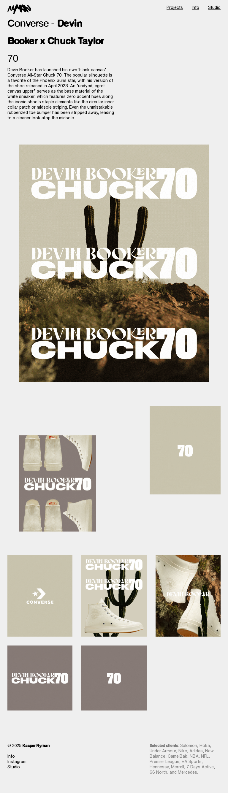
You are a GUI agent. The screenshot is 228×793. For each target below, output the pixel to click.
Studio (13, 767)
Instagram (16, 761)
